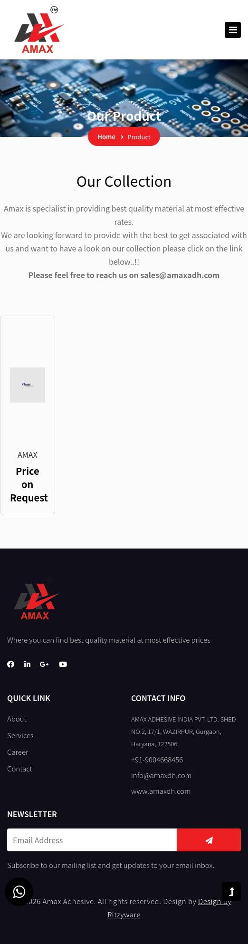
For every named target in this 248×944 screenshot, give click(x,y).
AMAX (28, 454)
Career (17, 752)
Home (106, 136)
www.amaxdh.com (161, 791)
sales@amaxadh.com (179, 274)
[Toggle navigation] (233, 30)
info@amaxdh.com (161, 775)
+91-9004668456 (157, 759)
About (17, 718)
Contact (19, 768)
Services (20, 735)
